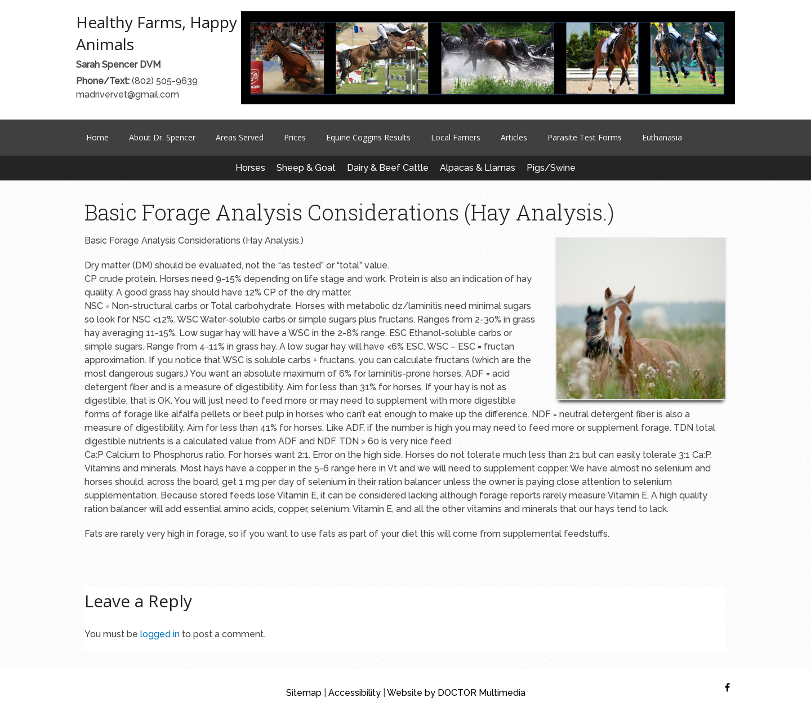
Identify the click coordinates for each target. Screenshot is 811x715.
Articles (514, 137)
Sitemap (304, 692)
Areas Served (240, 137)
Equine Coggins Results (368, 137)
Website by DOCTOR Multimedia (456, 692)
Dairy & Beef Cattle (388, 167)
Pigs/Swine (551, 167)
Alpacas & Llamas (477, 167)
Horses (250, 167)
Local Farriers (455, 137)
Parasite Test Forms (584, 137)
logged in (160, 634)
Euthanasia (662, 137)
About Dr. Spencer (162, 137)
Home (97, 137)
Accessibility (354, 692)
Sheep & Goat (306, 167)
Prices (295, 137)
